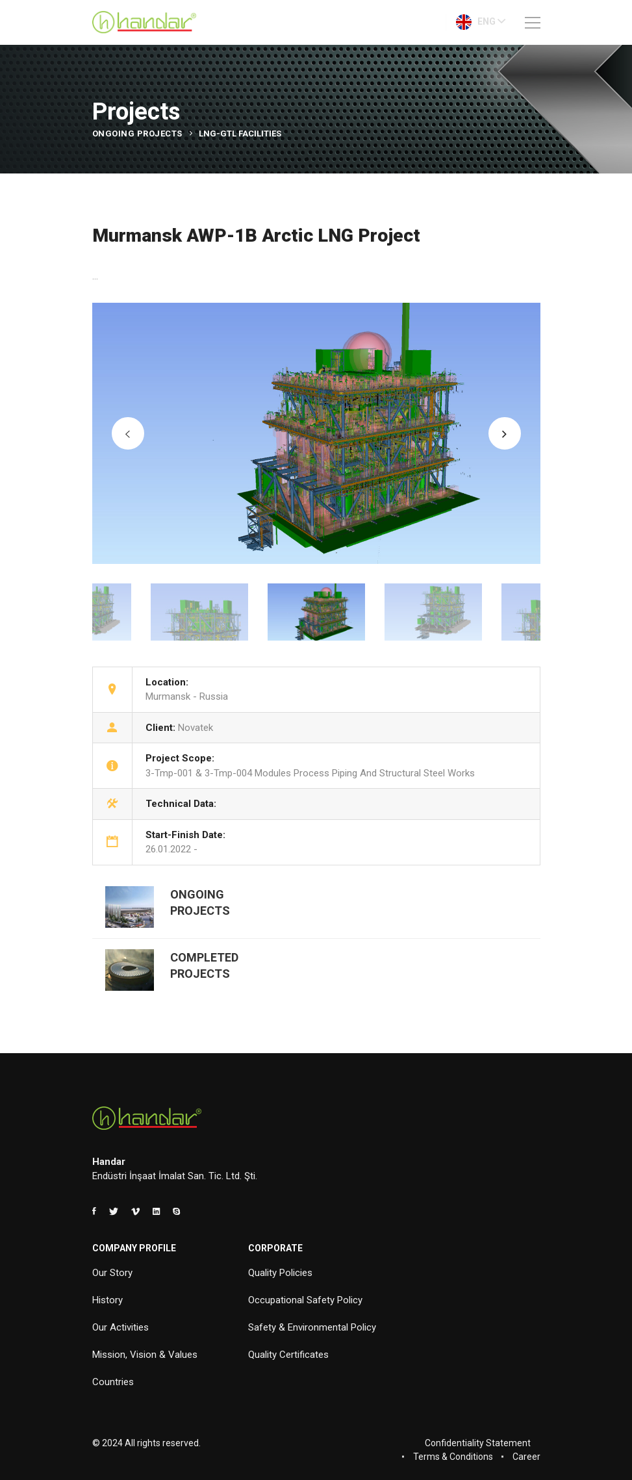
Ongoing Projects (137, 133)
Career (526, 1456)
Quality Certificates (288, 1354)
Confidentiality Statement (478, 1443)
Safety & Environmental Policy (312, 1327)
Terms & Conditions (453, 1456)
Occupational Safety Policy (305, 1300)
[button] (128, 433)
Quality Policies (280, 1273)
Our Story (112, 1273)
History (107, 1300)
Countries (113, 1382)
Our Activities (120, 1327)
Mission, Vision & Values (144, 1354)
